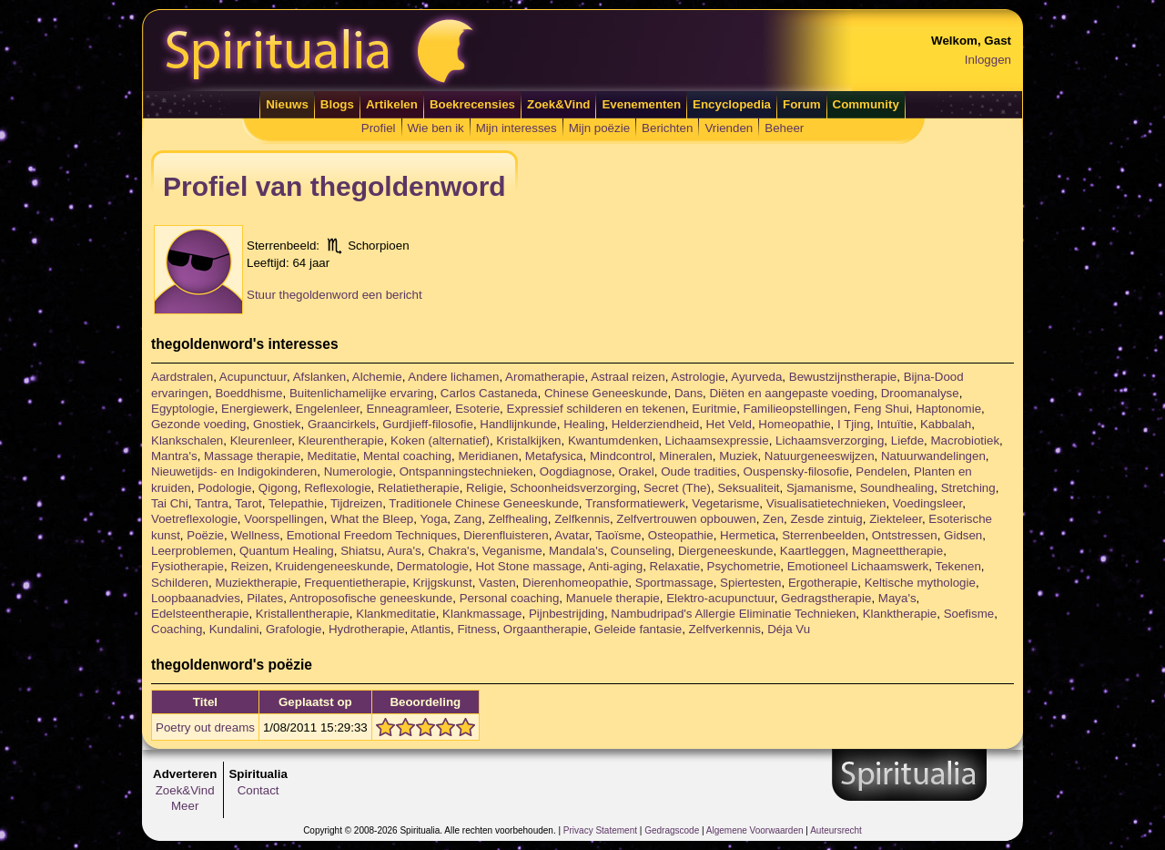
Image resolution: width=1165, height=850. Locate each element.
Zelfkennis (582, 519)
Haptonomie (948, 408)
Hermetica (747, 535)
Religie (484, 488)
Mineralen (686, 456)
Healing (583, 424)
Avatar (571, 535)
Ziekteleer (895, 519)
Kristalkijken (528, 440)
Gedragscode (671, 830)
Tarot (248, 503)
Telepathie (296, 503)
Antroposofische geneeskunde (370, 598)
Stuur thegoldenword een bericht (334, 295)
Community (866, 104)
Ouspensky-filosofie (796, 471)
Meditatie (331, 456)
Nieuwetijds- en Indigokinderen (234, 471)
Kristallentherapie (303, 613)
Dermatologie (433, 566)
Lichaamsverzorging (829, 440)
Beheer (784, 128)
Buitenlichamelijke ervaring (361, 393)
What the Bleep (371, 519)
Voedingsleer (927, 503)
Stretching (968, 488)
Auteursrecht (836, 830)
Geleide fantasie (638, 629)
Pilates (265, 598)
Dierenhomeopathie (575, 582)
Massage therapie (252, 456)
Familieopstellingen (795, 408)
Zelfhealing (518, 519)
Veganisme (512, 551)
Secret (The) (677, 488)
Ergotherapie (822, 582)
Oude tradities (698, 471)
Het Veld (729, 424)
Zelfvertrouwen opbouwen (685, 519)
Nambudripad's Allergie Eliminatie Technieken (733, 613)
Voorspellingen (283, 519)
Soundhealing (897, 488)
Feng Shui (881, 408)
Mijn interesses (516, 128)
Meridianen (488, 456)
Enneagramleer (407, 408)
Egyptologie (183, 408)
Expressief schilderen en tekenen (596, 408)
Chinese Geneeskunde (606, 393)
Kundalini (234, 629)
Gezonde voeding (198, 424)
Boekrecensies (472, 104)
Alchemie (377, 377)
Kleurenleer (260, 440)
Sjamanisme (819, 488)
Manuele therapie (613, 598)
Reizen (249, 566)
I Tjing (853, 424)
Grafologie (294, 629)
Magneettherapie (897, 551)
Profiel (378, 128)
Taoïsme (618, 535)
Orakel (635, 471)
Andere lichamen (453, 377)
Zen (773, 519)
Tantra (211, 503)
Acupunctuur (253, 377)
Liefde (907, 440)
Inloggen (988, 60)
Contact (258, 790)
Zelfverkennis (725, 629)
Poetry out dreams (205, 727)
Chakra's (451, 551)
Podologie (224, 488)
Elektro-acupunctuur (720, 598)
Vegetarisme (725, 503)
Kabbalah (945, 424)
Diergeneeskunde (725, 551)
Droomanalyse (920, 393)
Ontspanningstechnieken (466, 471)
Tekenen (957, 566)
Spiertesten (750, 582)
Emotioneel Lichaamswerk (858, 566)
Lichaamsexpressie (717, 440)
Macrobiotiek (965, 440)
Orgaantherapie (545, 629)
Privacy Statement (600, 830)
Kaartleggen (813, 551)
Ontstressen (904, 535)
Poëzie (205, 535)
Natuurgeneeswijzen (820, 456)
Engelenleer (328, 408)
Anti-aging (615, 566)
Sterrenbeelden (823, 535)
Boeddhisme (248, 393)
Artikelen (392, 104)
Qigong (278, 488)
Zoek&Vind (558, 104)
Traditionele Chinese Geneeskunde (483, 503)
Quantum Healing (286, 551)
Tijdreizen (356, 503)
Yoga (433, 519)
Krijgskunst (441, 582)
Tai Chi (169, 503)
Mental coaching (407, 456)
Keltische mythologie (920, 582)
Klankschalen (187, 440)
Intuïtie (894, 424)
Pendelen (881, 471)
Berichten (667, 128)
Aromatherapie (544, 377)
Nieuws (287, 104)
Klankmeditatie (395, 613)
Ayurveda (756, 377)
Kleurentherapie (341, 440)
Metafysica (554, 456)
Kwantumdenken (613, 440)
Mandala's (576, 551)
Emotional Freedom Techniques (372, 535)
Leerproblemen (192, 551)
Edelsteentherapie (199, 613)
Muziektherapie (256, 582)
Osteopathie (681, 535)
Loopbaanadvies (195, 598)
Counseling (641, 551)
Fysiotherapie (187, 566)
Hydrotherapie (367, 629)
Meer (184, 806)
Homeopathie (794, 424)
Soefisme (969, 613)
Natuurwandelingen (933, 456)
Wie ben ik (436, 128)
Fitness (476, 629)
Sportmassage (674, 582)
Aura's (403, 551)
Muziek (738, 456)
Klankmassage (482, 613)
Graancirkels (342, 424)
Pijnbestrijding (566, 613)
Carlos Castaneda (489, 393)
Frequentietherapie (355, 582)
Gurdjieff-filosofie (427, 424)
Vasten (497, 582)
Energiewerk (255, 408)
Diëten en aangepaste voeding (791, 393)
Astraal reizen (628, 377)
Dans (688, 393)
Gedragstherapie (826, 598)
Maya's (897, 598)
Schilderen (179, 582)
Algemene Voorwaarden (755, 830)
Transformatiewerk (635, 503)
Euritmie (714, 408)
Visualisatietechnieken (826, 503)
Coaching (176, 629)
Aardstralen (182, 377)
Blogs (337, 104)
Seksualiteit (748, 488)
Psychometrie (744, 566)
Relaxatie (675, 566)
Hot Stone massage (528, 566)
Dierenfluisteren (505, 535)
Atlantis (430, 629)
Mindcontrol (621, 456)
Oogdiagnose (576, 471)
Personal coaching (510, 598)
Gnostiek (277, 424)
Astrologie (697, 377)
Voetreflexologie (194, 519)
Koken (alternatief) (440, 440)
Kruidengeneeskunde (332, 566)
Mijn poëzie (599, 128)
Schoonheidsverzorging (573, 488)
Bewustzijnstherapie (843, 377)
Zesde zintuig (826, 519)
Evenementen (641, 104)
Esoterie (477, 408)
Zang (467, 519)
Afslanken (320, 377)
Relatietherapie (419, 488)
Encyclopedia (732, 104)
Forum (801, 104)
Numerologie (358, 471)
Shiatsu (360, 551)
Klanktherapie (900, 613)
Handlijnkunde (518, 424)
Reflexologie (337, 488)
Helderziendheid (655, 424)
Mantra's (174, 456)
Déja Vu (788, 629)
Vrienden (728, 128)
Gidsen (963, 535)
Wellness (254, 535)
